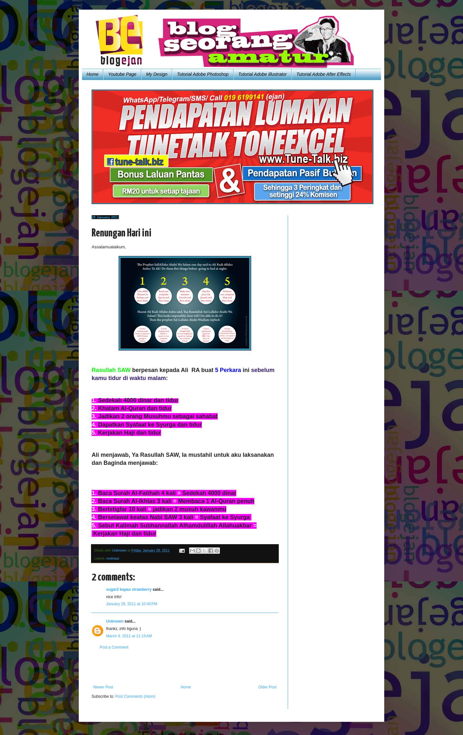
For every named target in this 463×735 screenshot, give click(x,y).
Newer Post (103, 687)
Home (92, 74)
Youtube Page (122, 74)
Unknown (114, 621)
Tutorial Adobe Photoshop (202, 74)
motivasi (112, 558)
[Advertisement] (185, 667)
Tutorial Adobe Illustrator (262, 74)
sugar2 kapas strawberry (128, 589)
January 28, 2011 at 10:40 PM (131, 604)
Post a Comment (114, 647)
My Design (156, 74)
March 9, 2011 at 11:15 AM (129, 636)
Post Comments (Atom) (135, 696)
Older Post (267, 687)
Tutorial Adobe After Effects (323, 74)
